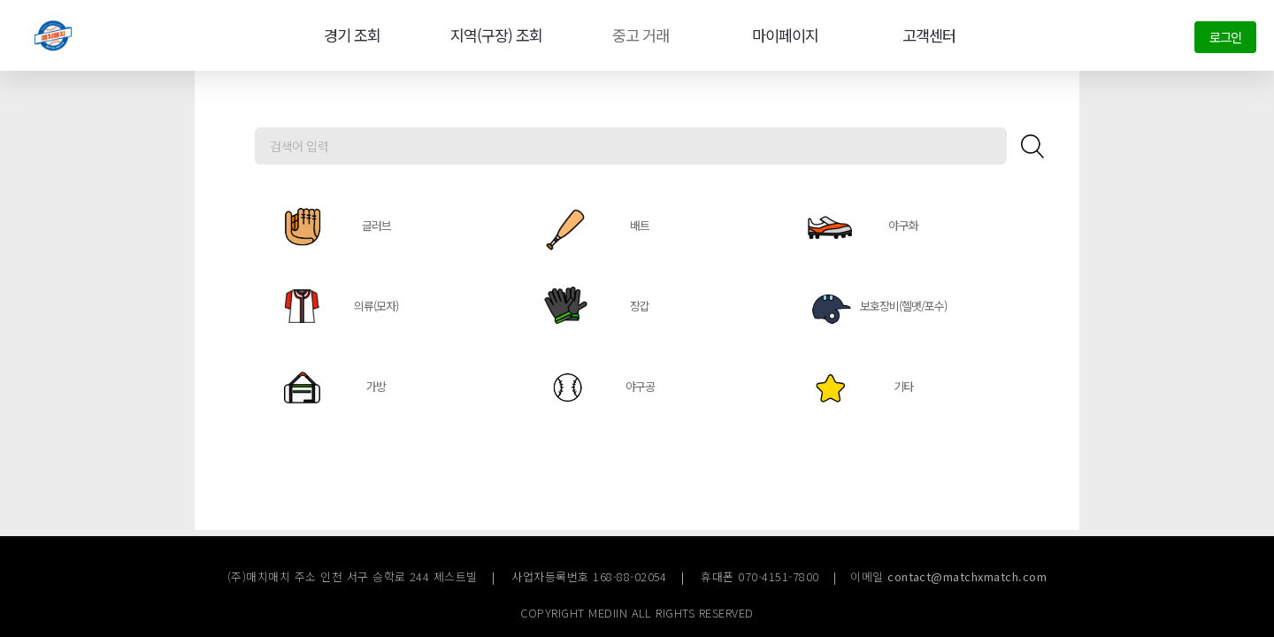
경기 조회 (348, 35)
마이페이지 (782, 35)
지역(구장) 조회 (492, 35)
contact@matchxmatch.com (967, 576)
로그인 (1225, 36)
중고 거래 (638, 35)
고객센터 (926, 35)
